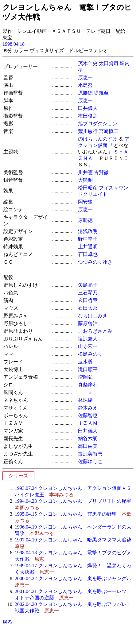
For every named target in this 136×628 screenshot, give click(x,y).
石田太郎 (88, 308)
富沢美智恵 (90, 453)
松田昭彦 (88, 187)
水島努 (85, 85)
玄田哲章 (88, 300)
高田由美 (88, 446)
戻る (7, 622)
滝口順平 (88, 369)
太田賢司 (109, 63)
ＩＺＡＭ (88, 423)
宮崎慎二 (109, 131)
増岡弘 (85, 377)
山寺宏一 (88, 346)
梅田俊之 (88, 115)
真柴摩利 (88, 384)
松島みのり (90, 354)
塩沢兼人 (88, 338)
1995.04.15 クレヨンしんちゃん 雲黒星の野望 (66, 514)
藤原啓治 (88, 323)
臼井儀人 (88, 108)
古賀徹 (101, 172)
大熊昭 (85, 180)
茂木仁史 (88, 63)
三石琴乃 (88, 292)
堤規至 (101, 92)
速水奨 (85, 361)
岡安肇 (85, 201)
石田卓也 (88, 254)
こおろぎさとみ (95, 331)
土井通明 (88, 246)
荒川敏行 (88, 131)
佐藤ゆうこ (90, 461)
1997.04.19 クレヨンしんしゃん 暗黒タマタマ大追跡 (73, 539)
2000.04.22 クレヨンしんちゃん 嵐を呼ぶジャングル (73, 578)
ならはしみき (92, 315)
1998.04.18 (13, 44)
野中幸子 (88, 239)
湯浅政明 (88, 231)
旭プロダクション (97, 123)
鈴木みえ (88, 407)
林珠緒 (85, 400)
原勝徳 (85, 92)
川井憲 (85, 172)
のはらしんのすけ (97, 138)
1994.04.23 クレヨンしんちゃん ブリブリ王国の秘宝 (73, 501)
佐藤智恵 (88, 415)
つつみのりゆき (95, 262)
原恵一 (85, 77)
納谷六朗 (88, 438)
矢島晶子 (88, 285)
